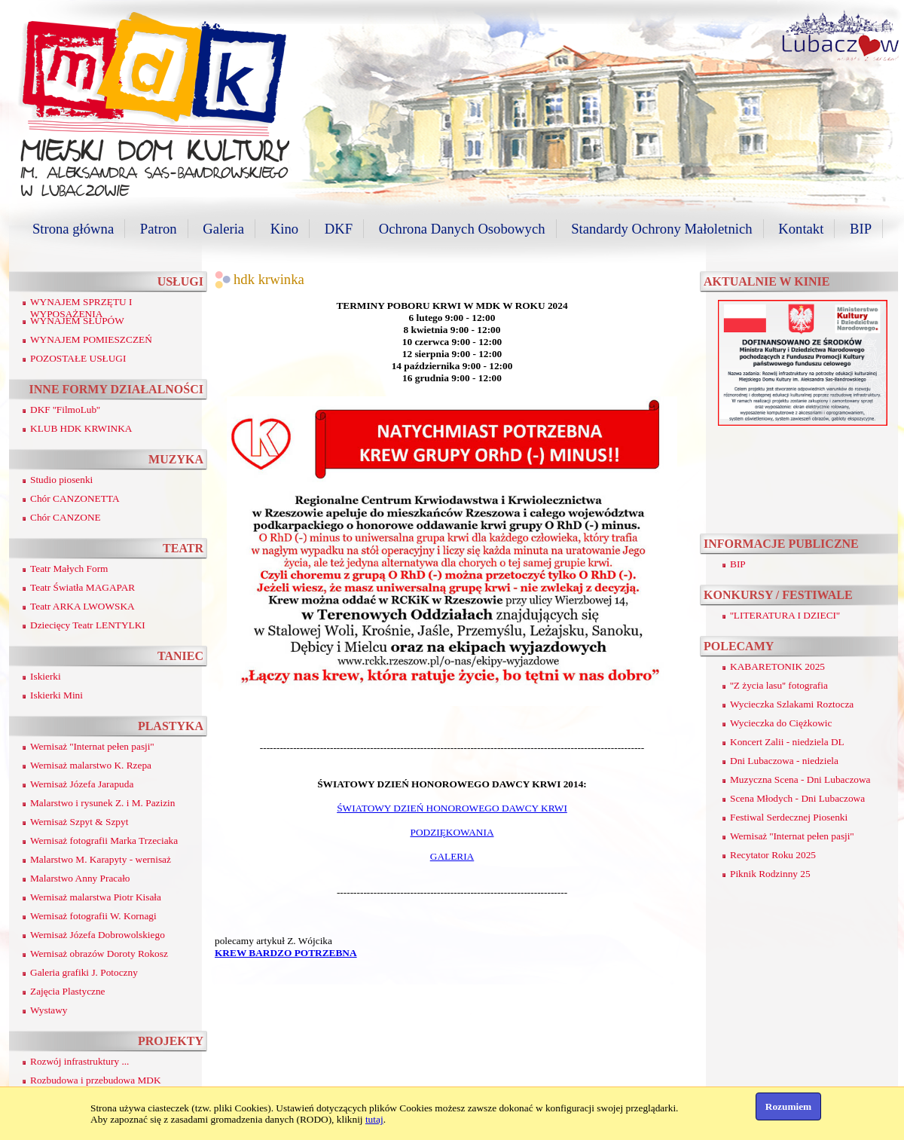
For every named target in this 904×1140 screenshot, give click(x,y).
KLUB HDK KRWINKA (81, 428)
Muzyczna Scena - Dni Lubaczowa (800, 779)
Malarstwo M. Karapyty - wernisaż (100, 859)
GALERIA (452, 856)
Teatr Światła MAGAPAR (82, 587)
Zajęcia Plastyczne (67, 991)
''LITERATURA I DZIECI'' (785, 615)
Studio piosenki (61, 479)
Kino (284, 229)
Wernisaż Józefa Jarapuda (81, 784)
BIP (861, 229)
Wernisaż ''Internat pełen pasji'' (92, 746)
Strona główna (73, 229)
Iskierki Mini (56, 695)
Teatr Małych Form (69, 568)
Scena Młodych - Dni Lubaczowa (797, 798)
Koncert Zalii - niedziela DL (787, 741)
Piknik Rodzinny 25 (770, 873)
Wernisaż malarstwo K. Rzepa (90, 765)
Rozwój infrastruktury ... (79, 1061)
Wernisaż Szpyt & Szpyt (79, 821)
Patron (158, 229)
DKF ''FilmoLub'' (65, 409)
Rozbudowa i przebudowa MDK (95, 1080)
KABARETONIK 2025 (777, 666)
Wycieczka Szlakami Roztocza (792, 704)
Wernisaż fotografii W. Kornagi (93, 915)
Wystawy (49, 1010)
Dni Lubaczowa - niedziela (784, 760)
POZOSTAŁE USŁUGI (78, 358)
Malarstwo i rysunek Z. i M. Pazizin (102, 802)
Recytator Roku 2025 (773, 854)
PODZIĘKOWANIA (451, 832)
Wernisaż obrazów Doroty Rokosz (99, 953)
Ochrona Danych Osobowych (462, 229)
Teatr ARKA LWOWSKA (82, 606)
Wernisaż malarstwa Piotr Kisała (95, 897)
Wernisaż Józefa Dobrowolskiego (97, 934)
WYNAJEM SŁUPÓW (77, 320)
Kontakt (800, 229)
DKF (339, 229)
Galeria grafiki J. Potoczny (84, 972)
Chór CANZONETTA (75, 498)
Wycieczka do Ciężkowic (781, 723)
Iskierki (45, 676)
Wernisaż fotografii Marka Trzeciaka (104, 840)
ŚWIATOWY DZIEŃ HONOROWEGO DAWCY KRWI (452, 808)
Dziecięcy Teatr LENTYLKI (87, 625)
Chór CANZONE (65, 517)
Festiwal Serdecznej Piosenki (789, 817)
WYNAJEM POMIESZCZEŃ (91, 339)
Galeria (223, 229)
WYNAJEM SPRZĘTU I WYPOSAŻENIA (81, 307)
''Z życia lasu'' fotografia (779, 685)
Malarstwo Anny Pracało (80, 878)
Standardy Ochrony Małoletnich (661, 229)
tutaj (374, 1119)
